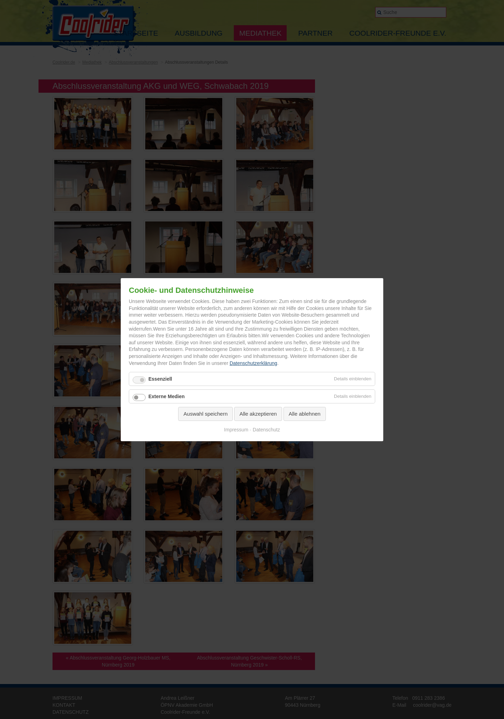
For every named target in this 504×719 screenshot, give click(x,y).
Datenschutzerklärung (253, 363)
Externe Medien (166, 396)
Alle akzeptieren (258, 414)
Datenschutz (266, 429)
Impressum (236, 429)
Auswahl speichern (205, 414)
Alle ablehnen (305, 414)
